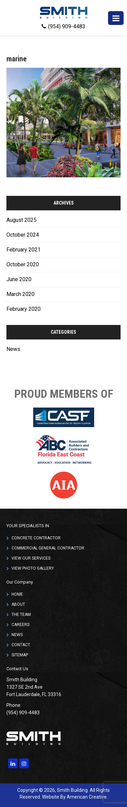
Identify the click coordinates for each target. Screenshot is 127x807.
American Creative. (87, 797)
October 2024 (22, 235)
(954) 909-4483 (63, 26)
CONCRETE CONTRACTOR (36, 538)
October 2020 (22, 264)
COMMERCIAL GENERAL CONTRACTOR (48, 548)
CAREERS (20, 624)
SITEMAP (20, 655)
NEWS (17, 634)
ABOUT (18, 604)
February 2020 (23, 309)
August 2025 (21, 220)
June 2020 (18, 279)
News (13, 349)
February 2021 (23, 249)
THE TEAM (21, 614)
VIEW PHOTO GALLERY (33, 568)
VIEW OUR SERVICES (31, 558)
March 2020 (20, 294)
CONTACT (21, 644)
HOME (17, 594)
